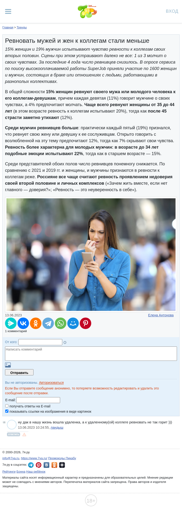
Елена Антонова (161, 315)
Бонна (21, 471)
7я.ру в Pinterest (38, 465)
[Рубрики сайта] (8, 11)
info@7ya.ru (10, 458)
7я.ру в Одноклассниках (54, 465)
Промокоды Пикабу (62, 458)
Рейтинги (9, 471)
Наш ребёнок (36, 471)
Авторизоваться (51, 382)
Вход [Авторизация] (172, 11)
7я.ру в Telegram (31, 465)
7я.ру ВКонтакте (46, 465)
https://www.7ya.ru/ (34, 458)
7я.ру (62, 465)
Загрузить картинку (8, 365)
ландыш (57, 427)
